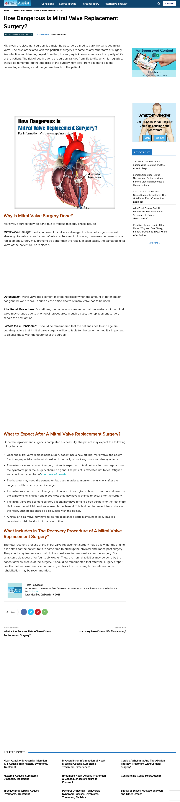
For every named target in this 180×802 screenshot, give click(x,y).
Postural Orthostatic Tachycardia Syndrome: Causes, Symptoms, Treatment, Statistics (81, 794)
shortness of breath (53, 474)
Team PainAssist (58, 35)
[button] (158, 3)
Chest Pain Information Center (26, 11)
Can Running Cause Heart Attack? (141, 776)
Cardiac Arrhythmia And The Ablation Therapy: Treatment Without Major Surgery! (143, 764)
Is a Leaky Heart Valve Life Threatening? (102, 631)
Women (160, 138)
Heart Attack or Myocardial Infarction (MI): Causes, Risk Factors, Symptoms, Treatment (26, 764)
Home (6, 11)
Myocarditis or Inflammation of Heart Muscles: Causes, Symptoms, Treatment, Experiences (83, 764)
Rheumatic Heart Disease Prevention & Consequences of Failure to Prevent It (84, 779)
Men (147, 138)
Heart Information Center (53, 11)
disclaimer (33, 591)
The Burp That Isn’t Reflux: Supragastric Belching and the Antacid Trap (149, 165)
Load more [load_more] (154, 243)
